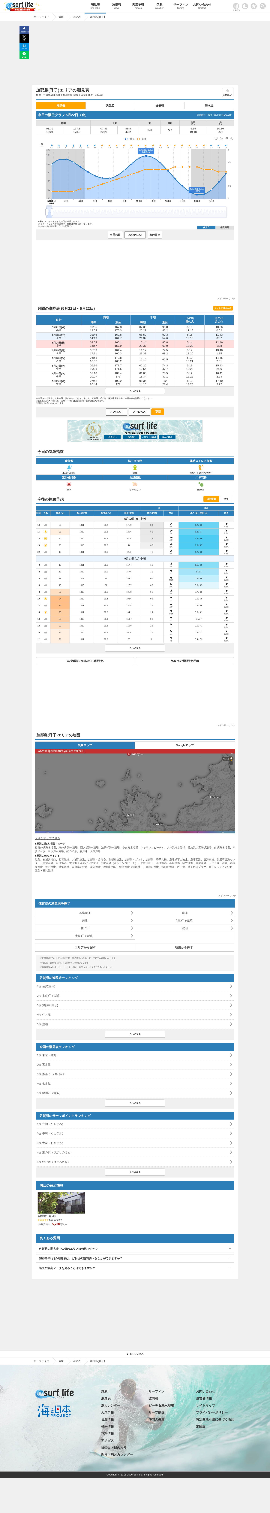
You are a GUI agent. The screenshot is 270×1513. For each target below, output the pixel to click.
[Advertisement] (135, 54)
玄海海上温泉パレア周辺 (83, 863)
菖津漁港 (161, 863)
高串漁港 (174, 863)
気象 (159, 6)
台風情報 (107, 1419)
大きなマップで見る (47, 838)
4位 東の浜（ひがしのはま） (55, 1152)
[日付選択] (135, 234)
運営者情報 (204, 1398)
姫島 (37, 859)
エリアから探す (85, 947)
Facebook (24, 32)
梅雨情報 (107, 1426)
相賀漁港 (64, 859)
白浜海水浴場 (222, 847)
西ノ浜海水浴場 (89, 847)
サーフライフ (41, 1361)
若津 (85, 920)
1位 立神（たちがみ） (51, 1124)
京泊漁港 (48, 863)
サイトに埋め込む (223, 308)
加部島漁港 (115, 859)
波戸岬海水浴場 (110, 847)
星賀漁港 (95, 866)
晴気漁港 (64, 866)
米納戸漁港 (168, 866)
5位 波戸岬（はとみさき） (53, 1161)
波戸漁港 (50, 866)
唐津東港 (209, 859)
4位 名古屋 (44, 1083)
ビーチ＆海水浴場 (161, 1405)
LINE (24, 57)
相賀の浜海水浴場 (45, 847)
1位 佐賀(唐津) (46, 986)
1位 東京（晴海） (48, 1055)
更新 (157, 411)
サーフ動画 (156, 1412)
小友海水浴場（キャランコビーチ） (143, 847)
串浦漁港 (61, 863)
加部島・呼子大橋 (156, 859)
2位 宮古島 (44, 1064)
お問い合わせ (202, 6)
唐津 (185, 912)
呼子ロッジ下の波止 (220, 866)
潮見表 (95, 6)
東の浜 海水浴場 (68, 847)
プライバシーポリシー (212, 1412)
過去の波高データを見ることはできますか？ (67, 1268)
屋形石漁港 (152, 866)
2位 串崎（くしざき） (51, 1133)
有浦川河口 (49, 859)
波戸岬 (83, 851)
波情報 (116, 6)
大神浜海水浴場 (176, 847)
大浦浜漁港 (78, 859)
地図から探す (184, 947)
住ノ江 (85, 928)
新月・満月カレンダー (117, 1454)
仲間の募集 (156, 1419)
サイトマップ (205, 1405)
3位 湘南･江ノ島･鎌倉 (51, 1074)
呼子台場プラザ (197, 866)
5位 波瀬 (42, 1024)
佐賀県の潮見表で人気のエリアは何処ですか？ (68, 1248)
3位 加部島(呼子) (47, 1005)
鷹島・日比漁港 (44, 870)
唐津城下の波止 (178, 859)
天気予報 (138, 6)
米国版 (201, 1426)
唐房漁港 (201, 863)
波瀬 (185, 928)
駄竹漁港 (187, 863)
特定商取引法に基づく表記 (215, 1419)
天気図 (110, 105)
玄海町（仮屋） (185, 920)
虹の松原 (71, 851)
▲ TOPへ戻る (135, 1354)
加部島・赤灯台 (97, 859)
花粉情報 (107, 1433)
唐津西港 (195, 859)
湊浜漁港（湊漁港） (131, 866)
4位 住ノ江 (44, 1014)
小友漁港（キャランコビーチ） (119, 863)
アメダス (107, 1440)
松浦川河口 (109, 866)
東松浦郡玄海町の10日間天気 (85, 661)
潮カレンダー (110, 1405)
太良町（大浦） (85, 935)
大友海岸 (95, 851)
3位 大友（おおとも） (51, 1143)
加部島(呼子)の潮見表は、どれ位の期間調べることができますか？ (80, 1258)
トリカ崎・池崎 (218, 863)
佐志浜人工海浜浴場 (200, 847)
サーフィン (180, 6)
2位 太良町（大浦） (49, 995)
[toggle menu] (263, 5)
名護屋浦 (85, 912)
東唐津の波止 (80, 866)
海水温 (209, 105)
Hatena (24, 48)
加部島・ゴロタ (133, 859)
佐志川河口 (146, 863)
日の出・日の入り (114, 1447)
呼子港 (181, 866)
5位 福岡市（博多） (49, 1093)
